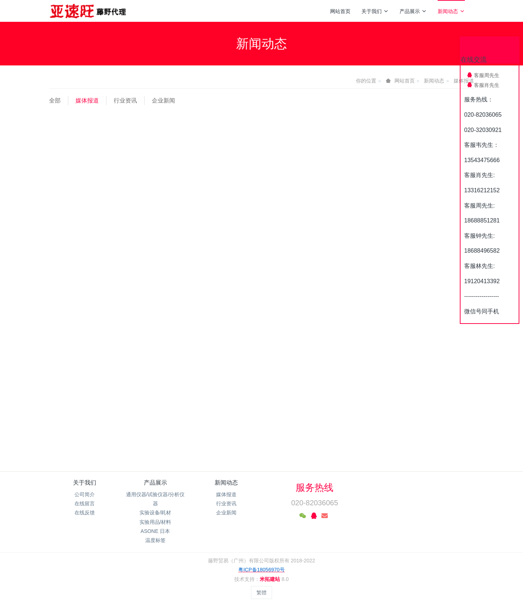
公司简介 (84, 494)
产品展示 (413, 11)
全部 (55, 100)
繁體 (261, 592)
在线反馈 (84, 512)
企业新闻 (163, 100)
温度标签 (155, 540)
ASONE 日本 (155, 531)
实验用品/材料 (155, 522)
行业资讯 (125, 100)
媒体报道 (87, 100)
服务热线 (314, 487)
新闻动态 (451, 11)
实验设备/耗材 (155, 512)
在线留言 (84, 503)
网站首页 (340, 11)
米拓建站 (270, 579)
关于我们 (375, 11)
